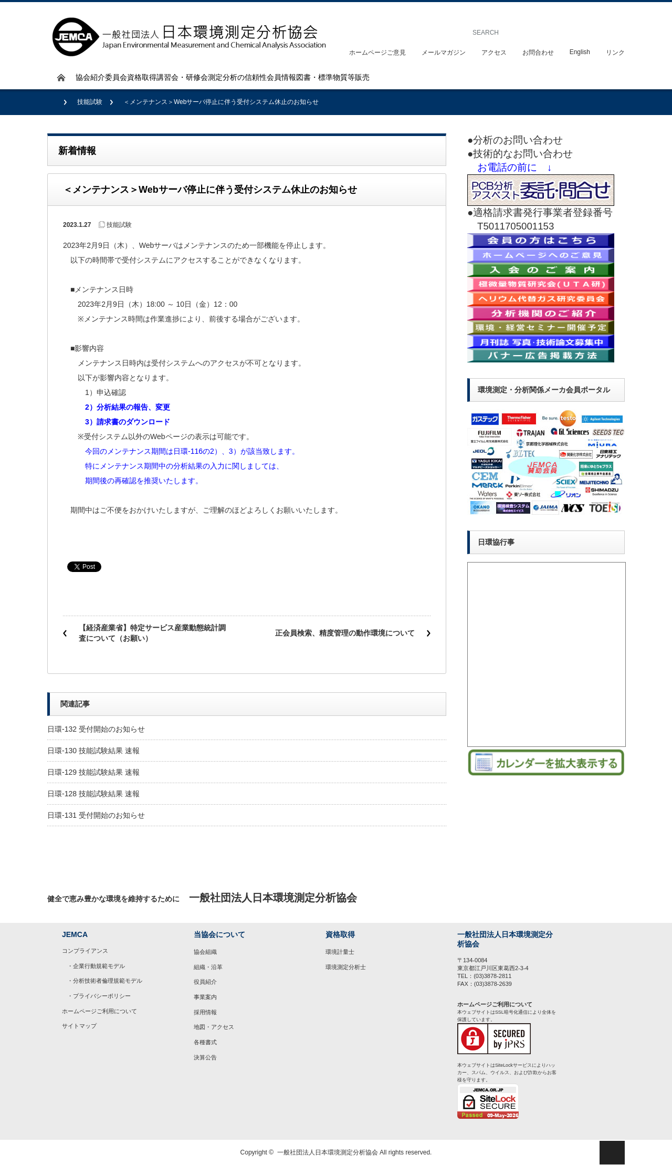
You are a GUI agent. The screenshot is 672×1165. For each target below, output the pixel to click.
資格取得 (141, 77)
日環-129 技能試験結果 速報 (93, 772)
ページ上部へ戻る (612, 1152)
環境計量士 (340, 952)
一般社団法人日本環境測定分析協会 (327, 1152)
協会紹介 (90, 77)
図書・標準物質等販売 (333, 77)
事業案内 (205, 997)
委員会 (116, 77)
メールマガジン (444, 52)
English (580, 52)
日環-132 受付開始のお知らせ (96, 729)
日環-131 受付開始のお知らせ (96, 815)
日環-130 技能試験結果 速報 (93, 750)
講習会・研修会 (182, 77)
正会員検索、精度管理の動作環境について (345, 633)
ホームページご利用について (99, 1011)
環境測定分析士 (346, 967)
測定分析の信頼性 (237, 77)
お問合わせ (538, 52)
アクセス (494, 52)
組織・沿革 (208, 967)
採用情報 (205, 1012)
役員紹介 (205, 982)
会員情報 (281, 77)
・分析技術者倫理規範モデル (104, 980)
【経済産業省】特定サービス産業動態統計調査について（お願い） (152, 632)
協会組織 (205, 952)
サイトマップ (79, 1026)
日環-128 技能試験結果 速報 (93, 793)
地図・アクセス (214, 1027)
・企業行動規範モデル (96, 966)
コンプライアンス (85, 951)
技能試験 (89, 102)
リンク (615, 52)
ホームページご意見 (377, 52)
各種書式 (205, 1042)
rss (612, 898)
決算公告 (205, 1057)
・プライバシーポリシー (99, 996)
